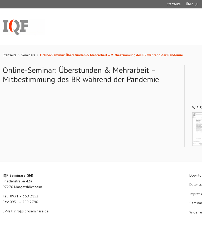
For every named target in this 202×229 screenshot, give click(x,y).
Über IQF (192, 4)
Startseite (174, 4)
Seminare (28, 55)
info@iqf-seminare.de (31, 211)
